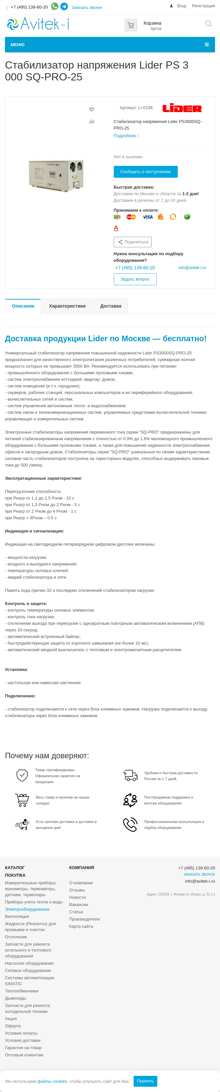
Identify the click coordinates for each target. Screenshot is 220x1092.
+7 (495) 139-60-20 (29, 7)
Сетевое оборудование (28, 970)
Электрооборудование (27, 909)
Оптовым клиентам (24, 1054)
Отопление (16, 936)
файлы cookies (52, 1081)
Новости (77, 897)
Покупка (15, 875)
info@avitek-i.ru (192, 267)
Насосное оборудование (29, 963)
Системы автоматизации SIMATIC (29, 980)
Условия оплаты (21, 1033)
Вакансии (78, 904)
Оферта (13, 1025)
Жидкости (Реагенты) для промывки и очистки (30, 926)
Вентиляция (17, 916)
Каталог (15, 867)
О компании (81, 882)
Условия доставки (23, 1040)
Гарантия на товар (23, 1047)
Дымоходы (15, 998)
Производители (84, 919)
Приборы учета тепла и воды (34, 901)
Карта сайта (81, 926)
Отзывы (77, 890)
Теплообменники (22, 990)
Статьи (76, 911)
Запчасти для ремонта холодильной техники (27, 1008)
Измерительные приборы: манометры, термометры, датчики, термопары (31, 888)
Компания (81, 867)
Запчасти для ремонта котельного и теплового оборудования (28, 950)
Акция (11, 1018)
